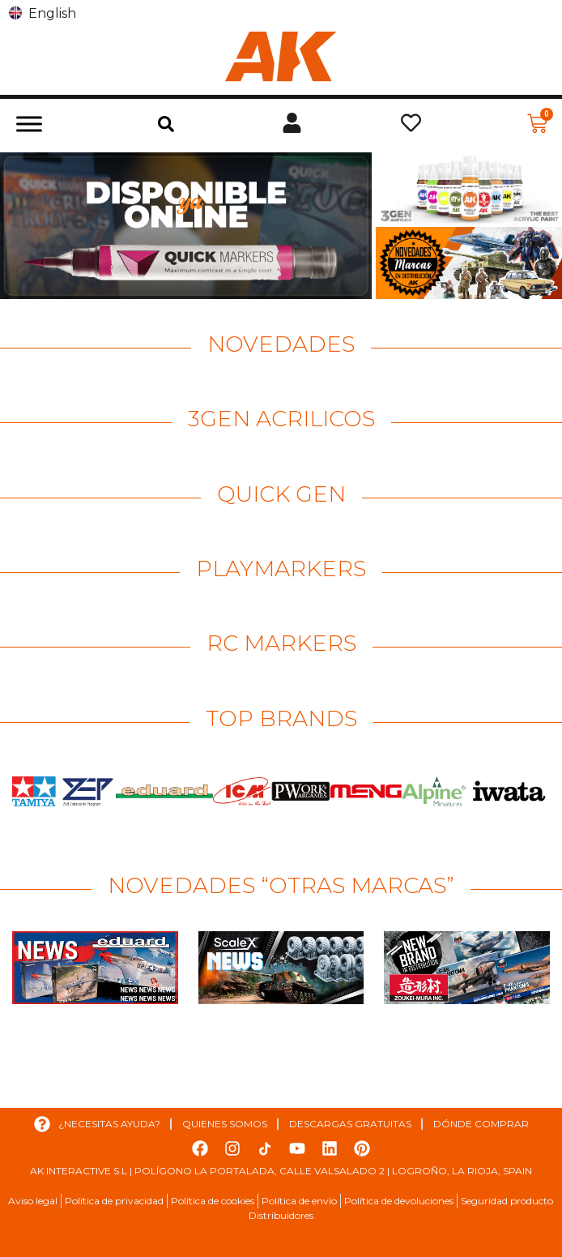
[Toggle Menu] (29, 123)
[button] (166, 124)
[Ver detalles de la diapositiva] (186, 225)
